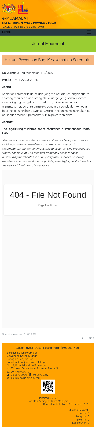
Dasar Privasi (24, 347)
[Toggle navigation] (89, 32)
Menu (6, 32)
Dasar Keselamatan (47, 347)
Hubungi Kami (71, 347)
